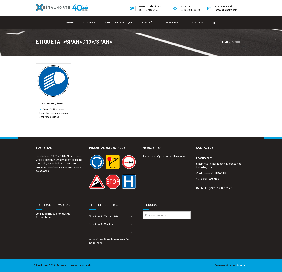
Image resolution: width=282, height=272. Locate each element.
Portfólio (149, 22)
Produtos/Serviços (119, 22)
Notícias (172, 22)
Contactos (196, 22)
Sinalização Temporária (103, 216)
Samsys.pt (242, 265)
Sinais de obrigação (53, 109)
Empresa (89, 22)
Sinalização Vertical (49, 116)
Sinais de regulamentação (53, 113)
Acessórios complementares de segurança (109, 241)
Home (70, 22)
